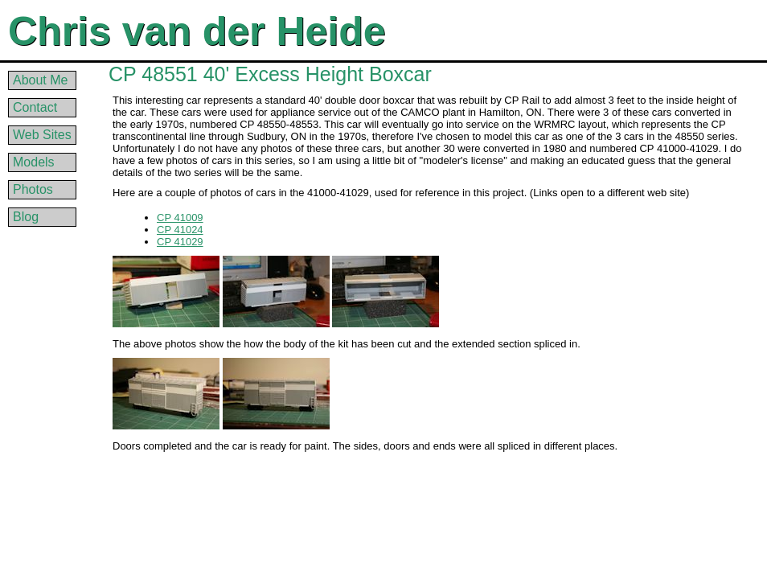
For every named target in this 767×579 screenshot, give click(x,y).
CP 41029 (180, 242)
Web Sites (42, 135)
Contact (35, 107)
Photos (33, 189)
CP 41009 (180, 217)
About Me (40, 80)
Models (34, 162)
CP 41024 (180, 230)
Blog (26, 217)
